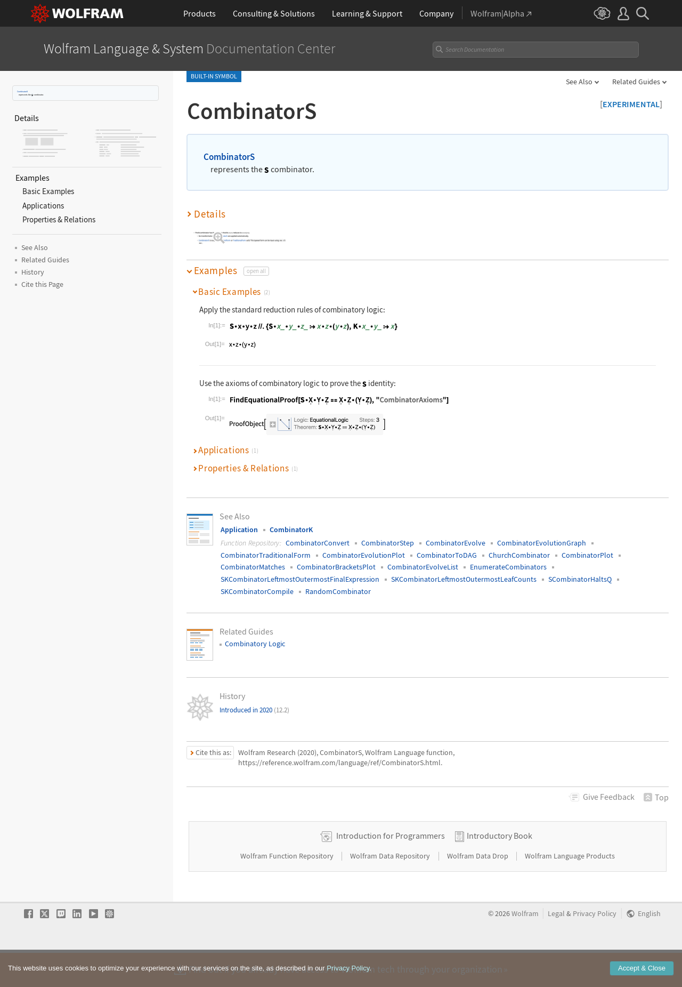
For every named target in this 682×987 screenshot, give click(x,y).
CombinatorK (291, 529)
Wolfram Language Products (570, 889)
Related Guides (636, 81)
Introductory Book (499, 869)
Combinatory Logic (255, 643)
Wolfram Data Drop (478, 889)
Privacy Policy (594, 947)
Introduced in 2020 (254, 710)
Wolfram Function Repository (287, 889)
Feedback (609, 796)
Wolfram (525, 947)
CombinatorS (22, 91)
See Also (579, 81)
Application (239, 529)
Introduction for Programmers (390, 869)
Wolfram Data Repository (391, 889)
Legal (556, 947)
